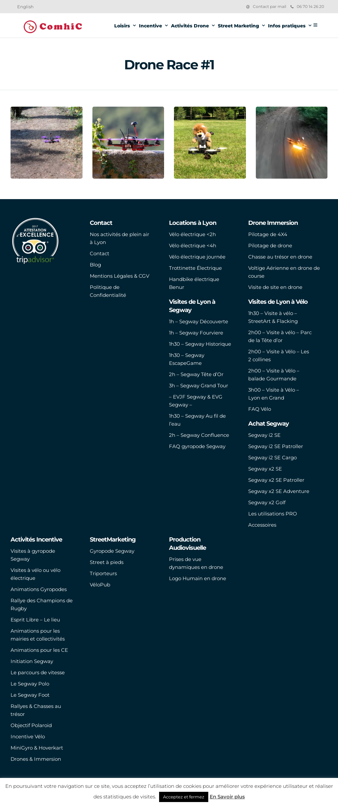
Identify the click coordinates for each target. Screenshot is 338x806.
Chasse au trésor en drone (280, 257)
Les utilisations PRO (272, 513)
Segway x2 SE (265, 469)
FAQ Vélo (259, 409)
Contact (99, 253)
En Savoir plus (227, 796)
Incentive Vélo (28, 736)
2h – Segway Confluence (199, 435)
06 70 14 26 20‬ (307, 6)
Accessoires (262, 525)
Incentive (150, 26)
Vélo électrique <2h (192, 234)
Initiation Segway (32, 661)
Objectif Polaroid (31, 725)
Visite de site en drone (275, 287)
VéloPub (100, 584)
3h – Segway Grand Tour (198, 385)
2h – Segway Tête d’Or (196, 374)
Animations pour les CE (39, 650)
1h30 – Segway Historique (200, 344)
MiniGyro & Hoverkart (37, 748)
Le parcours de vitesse (38, 672)
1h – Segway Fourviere (196, 333)
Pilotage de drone (270, 245)
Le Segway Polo (30, 684)
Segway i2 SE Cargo (272, 457)
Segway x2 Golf (267, 502)
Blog (95, 265)
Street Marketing (238, 26)
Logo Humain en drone (197, 578)
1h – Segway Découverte (198, 321)
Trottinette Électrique (195, 268)
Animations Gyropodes (39, 589)
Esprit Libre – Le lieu (35, 619)
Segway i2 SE (264, 435)
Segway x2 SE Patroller (276, 480)
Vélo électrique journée (197, 257)
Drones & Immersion (36, 759)
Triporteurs (103, 573)
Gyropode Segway (112, 551)
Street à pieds (106, 562)
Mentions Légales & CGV (119, 276)
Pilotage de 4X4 (267, 234)
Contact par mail (269, 6)
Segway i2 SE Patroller (275, 446)
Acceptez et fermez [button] (183, 796)
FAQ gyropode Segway (197, 446)
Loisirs (122, 26)
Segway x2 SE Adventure (278, 491)
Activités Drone (190, 26)
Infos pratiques (287, 26)
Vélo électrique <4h (192, 245)
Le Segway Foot (30, 695)
